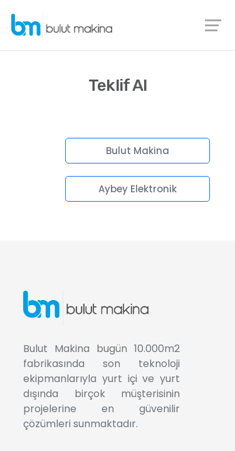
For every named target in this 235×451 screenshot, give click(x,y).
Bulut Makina (137, 150)
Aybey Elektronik (137, 188)
